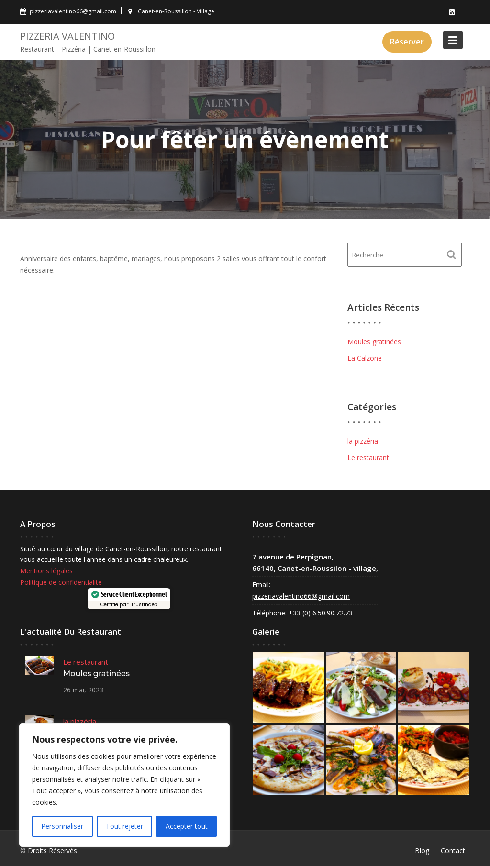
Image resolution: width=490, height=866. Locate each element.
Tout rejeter (124, 826)
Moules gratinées (374, 341)
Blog (422, 850)
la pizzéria (362, 441)
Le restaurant (368, 457)
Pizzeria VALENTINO (67, 36)
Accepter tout (187, 826)
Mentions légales (47, 570)
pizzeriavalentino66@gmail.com (301, 596)
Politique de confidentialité (61, 582)
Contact (453, 850)
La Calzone (364, 357)
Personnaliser (62, 826)
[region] (124, 785)
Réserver (407, 41)
